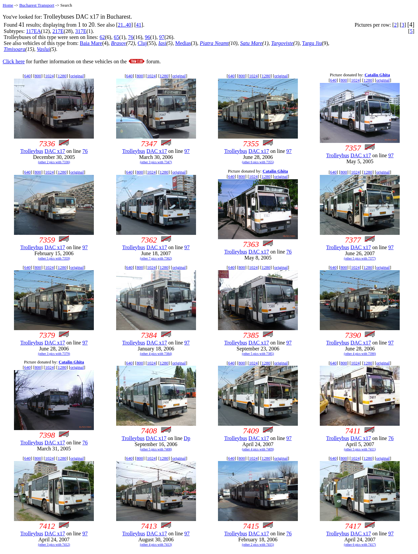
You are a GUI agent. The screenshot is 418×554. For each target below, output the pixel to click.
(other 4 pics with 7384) (156, 353)
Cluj (142, 43)
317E (81, 31)
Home (8, 5)
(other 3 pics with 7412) (54, 544)
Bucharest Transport (36, 5)
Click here (14, 61)
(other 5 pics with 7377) (360, 258)
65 (116, 37)
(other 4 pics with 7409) (258, 449)
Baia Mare (91, 43)
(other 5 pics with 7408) (156, 449)
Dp (187, 438)
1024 (49, 75)
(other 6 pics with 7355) (258, 162)
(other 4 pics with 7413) (156, 544)
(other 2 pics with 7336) (54, 162)
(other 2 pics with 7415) (258, 544)
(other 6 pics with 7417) (360, 544)
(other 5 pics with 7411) (360, 449)
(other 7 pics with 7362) (156, 258)
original (77, 75)
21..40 (124, 25)
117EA (33, 31)
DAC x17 (55, 151)
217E (58, 31)
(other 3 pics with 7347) (156, 162)
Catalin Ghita (377, 74)
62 (102, 37)
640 (27, 75)
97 (161, 37)
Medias (183, 43)
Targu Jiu (311, 43)
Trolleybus (31, 151)
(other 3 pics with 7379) (54, 353)
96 (147, 37)
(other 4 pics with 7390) (360, 353)
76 (130, 37)
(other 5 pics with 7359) (54, 258)
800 (38, 75)
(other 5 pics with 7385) (258, 353)
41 (138, 25)
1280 (62, 75)
